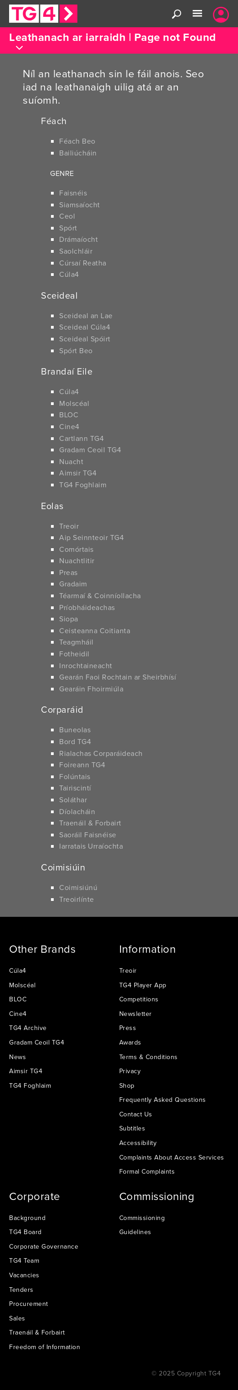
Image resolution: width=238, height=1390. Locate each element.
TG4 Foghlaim (82, 485)
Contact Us (135, 1114)
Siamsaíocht (79, 205)
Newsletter (135, 1013)
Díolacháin (77, 811)
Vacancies (24, 1275)
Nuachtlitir (77, 560)
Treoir (69, 526)
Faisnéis (73, 193)
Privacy (130, 1070)
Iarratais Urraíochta (91, 846)
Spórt (68, 228)
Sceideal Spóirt (85, 339)
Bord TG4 (75, 741)
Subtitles (132, 1128)
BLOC (68, 415)
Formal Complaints (147, 1171)
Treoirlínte (76, 899)
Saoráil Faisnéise (87, 835)
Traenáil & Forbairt (90, 823)
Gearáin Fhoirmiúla (91, 689)
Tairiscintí (75, 788)
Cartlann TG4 (81, 438)
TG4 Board (25, 1231)
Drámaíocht (78, 239)
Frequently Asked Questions (162, 1099)
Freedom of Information (44, 1346)
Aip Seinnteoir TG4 (91, 537)
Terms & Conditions (148, 1056)
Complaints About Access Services (171, 1157)
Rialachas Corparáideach (101, 753)
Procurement (28, 1303)
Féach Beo (77, 141)
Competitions (139, 999)
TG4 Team (24, 1260)
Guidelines (135, 1231)
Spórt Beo (76, 350)
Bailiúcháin (78, 153)
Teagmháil (76, 642)
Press (128, 1027)
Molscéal (74, 403)
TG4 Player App (143, 985)
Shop (127, 1085)
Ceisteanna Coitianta (94, 630)
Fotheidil (74, 654)
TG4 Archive (28, 1027)
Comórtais (76, 549)
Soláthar (73, 800)
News (17, 1056)
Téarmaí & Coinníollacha (100, 595)
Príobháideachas (87, 607)
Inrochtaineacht (85, 665)
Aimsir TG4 (77, 473)
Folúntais (75, 776)
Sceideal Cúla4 (84, 327)
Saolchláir (75, 251)
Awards (130, 1042)
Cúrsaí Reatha (82, 263)
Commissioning (142, 1217)
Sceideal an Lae (86, 315)
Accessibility (138, 1142)
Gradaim (73, 584)
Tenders (21, 1289)
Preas (68, 572)
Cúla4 (69, 274)
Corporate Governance (43, 1246)
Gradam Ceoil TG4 (90, 450)
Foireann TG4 (82, 765)
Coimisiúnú (78, 887)
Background (27, 1217)
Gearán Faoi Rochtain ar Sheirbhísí (117, 677)
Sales (17, 1318)
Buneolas (75, 730)
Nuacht (71, 461)
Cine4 (69, 426)
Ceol (67, 216)
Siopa (68, 619)
